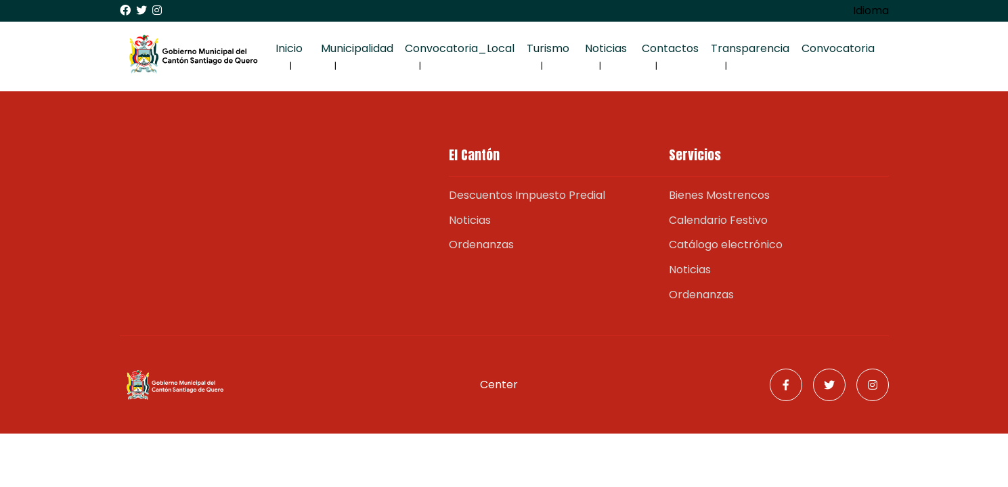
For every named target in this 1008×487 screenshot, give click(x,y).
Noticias (606, 48)
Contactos (670, 48)
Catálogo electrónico (726, 244)
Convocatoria (838, 48)
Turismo (548, 48)
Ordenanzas (481, 244)
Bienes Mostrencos (719, 195)
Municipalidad (357, 48)
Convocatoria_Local (459, 48)
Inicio (289, 48)
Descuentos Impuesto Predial (527, 195)
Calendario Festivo (718, 220)
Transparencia (750, 48)
